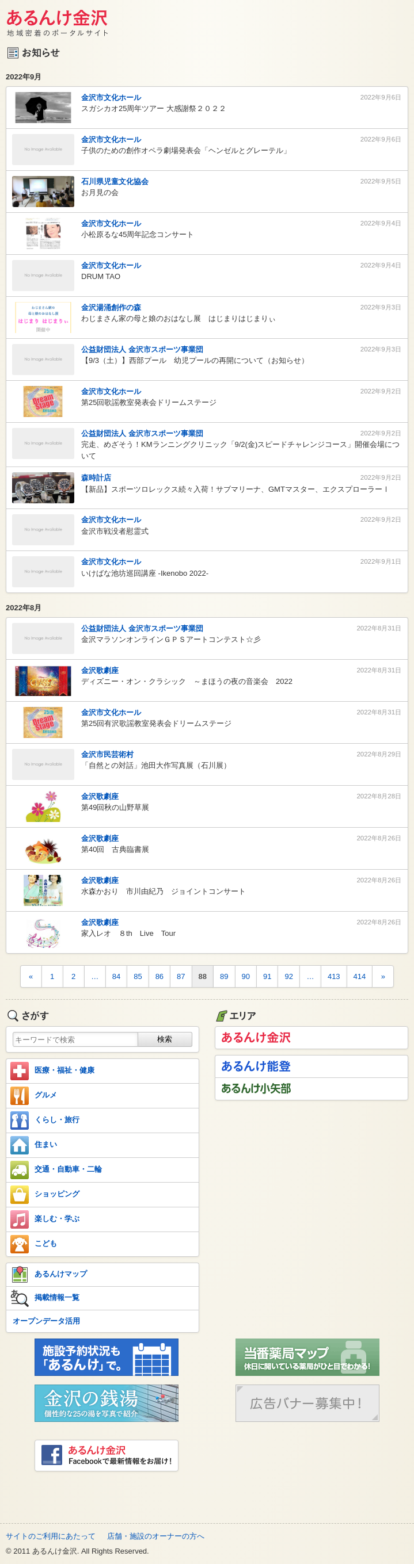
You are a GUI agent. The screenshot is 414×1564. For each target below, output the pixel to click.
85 (138, 976)
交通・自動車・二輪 (56, 1170)
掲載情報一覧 (44, 1298)
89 (224, 976)
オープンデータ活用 (46, 1321)
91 (267, 976)
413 (334, 976)
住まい (33, 1145)
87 (181, 976)
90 (246, 976)
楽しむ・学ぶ (44, 1219)
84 (116, 976)
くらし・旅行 (44, 1120)
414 (360, 976)
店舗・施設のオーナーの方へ (155, 1536)
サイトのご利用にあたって (51, 1536)
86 (159, 976)
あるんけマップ (48, 1274)
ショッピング (44, 1195)
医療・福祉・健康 (52, 1071)
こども (33, 1244)
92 (288, 976)
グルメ (33, 1096)
